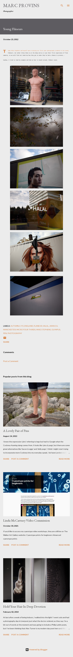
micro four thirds (26, 329)
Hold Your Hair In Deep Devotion (24, 606)
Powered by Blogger (36, 649)
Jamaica (53, 326)
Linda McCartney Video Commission (26, 520)
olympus (56, 329)
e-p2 (22, 326)
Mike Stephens (15, 50)
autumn (15, 326)
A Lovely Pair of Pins (16, 431)
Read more (64, 459)
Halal (46, 326)
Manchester (9, 329)
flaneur (38, 326)
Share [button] (6, 342)
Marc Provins (21, 5)
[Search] (61, 4)
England (28, 326)
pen (5, 333)
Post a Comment (10, 361)
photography (15, 333)
